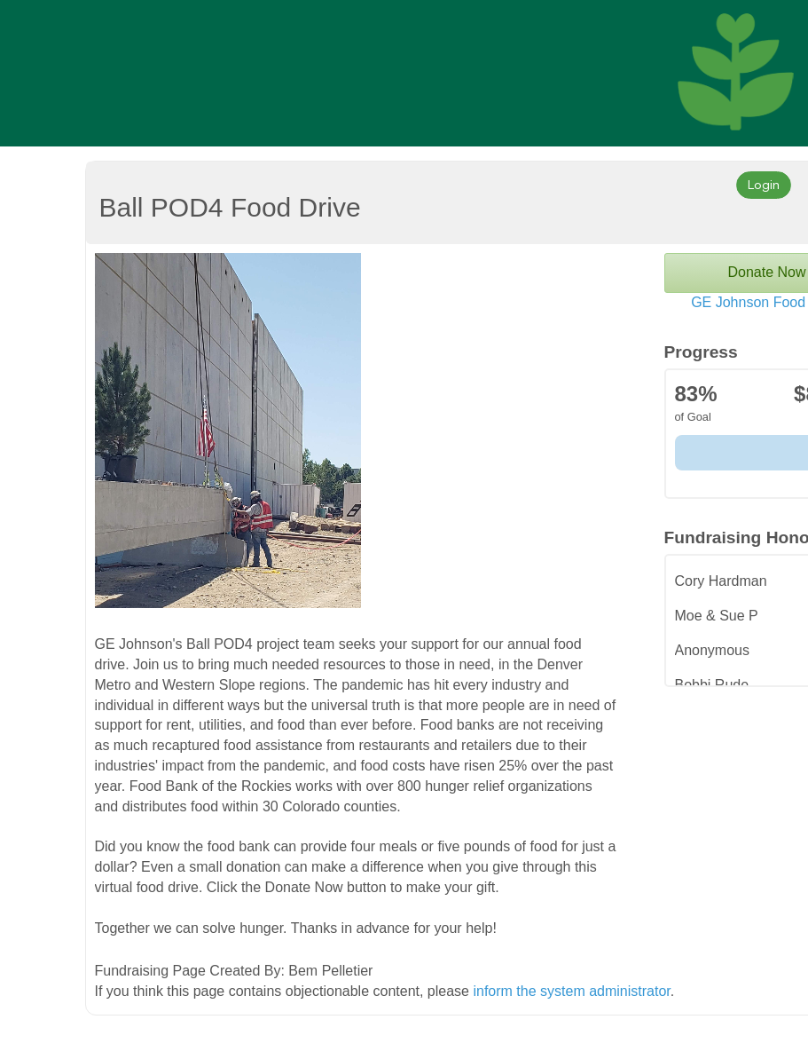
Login (764, 184)
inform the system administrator (571, 991)
